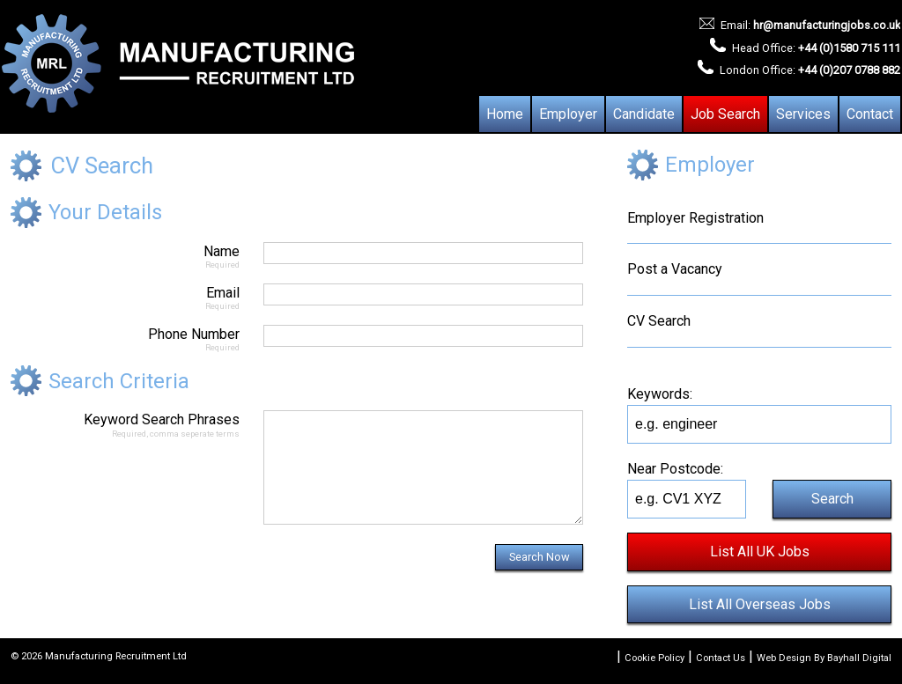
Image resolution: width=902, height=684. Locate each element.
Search (832, 498)
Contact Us (720, 658)
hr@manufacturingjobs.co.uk (826, 25)
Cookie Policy (654, 658)
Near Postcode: (675, 468)
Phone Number (125, 338)
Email (125, 297)
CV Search (659, 321)
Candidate (644, 114)
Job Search (725, 114)
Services (803, 114)
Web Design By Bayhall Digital (824, 658)
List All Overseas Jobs (760, 604)
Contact (870, 114)
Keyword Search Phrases (125, 424)
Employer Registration (695, 218)
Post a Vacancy (674, 269)
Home (504, 114)
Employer (568, 114)
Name (125, 255)
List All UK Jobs (760, 551)
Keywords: (659, 394)
